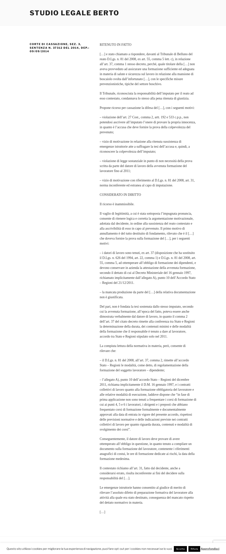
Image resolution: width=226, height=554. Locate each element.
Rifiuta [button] (194, 548)
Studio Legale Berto (74, 13)
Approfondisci (210, 548)
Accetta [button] (180, 548)
